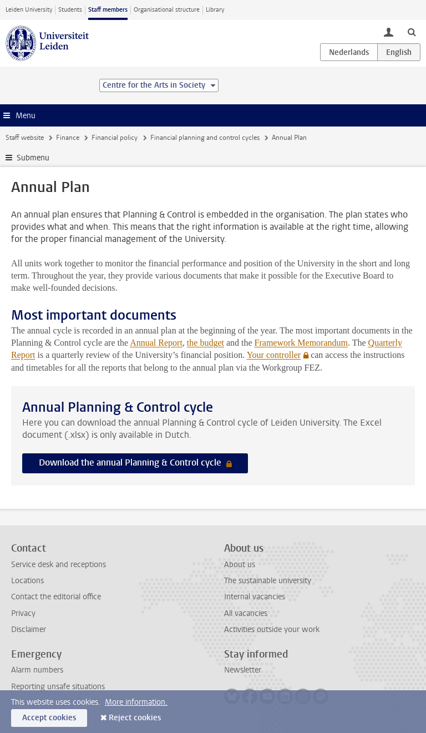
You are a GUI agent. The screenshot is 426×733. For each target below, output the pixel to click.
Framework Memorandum (301, 342)
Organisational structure (167, 10)
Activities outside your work (272, 629)
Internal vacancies (254, 597)
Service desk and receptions (58, 564)
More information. (136, 702)
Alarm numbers (37, 670)
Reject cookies (135, 717)
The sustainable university (267, 580)
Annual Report (156, 342)
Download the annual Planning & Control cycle (131, 462)
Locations (27, 580)
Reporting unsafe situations (58, 686)
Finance (67, 137)
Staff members (108, 10)
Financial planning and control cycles (205, 137)
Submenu (33, 158)
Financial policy (115, 137)
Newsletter (242, 670)
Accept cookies (49, 717)
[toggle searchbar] (411, 32)
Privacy (23, 613)
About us (239, 564)
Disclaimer (28, 629)
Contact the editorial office (56, 597)
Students (70, 10)
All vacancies (245, 613)
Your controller (274, 355)
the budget (205, 342)
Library (215, 10)
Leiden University (29, 10)
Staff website (25, 137)
